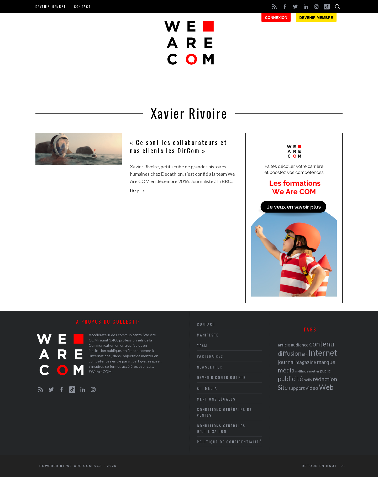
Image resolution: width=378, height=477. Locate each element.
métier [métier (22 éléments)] (314, 371)
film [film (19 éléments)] (305, 354)
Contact (82, 6)
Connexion (276, 17)
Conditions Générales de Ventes (224, 412)
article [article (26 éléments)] (284, 344)
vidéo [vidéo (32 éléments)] (312, 388)
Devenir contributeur (221, 377)
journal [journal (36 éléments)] (286, 362)
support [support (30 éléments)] (296, 388)
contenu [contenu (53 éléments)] (321, 344)
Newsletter (209, 367)
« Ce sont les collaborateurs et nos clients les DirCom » (178, 146)
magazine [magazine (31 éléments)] (306, 362)
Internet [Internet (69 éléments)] (322, 352)
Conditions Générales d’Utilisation (221, 428)
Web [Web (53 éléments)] (326, 387)
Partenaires (210, 356)
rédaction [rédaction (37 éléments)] (325, 379)
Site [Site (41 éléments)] (283, 387)
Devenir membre (50, 6)
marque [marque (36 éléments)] (326, 362)
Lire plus (137, 191)
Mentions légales (216, 399)
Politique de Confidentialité (229, 441)
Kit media (207, 388)
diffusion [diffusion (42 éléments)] (289, 353)
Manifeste (208, 335)
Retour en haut (323, 466)
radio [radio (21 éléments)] (308, 380)
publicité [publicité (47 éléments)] (290, 378)
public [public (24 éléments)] (325, 371)
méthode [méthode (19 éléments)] (301, 371)
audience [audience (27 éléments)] (299, 345)
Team (202, 345)
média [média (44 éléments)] (286, 370)
